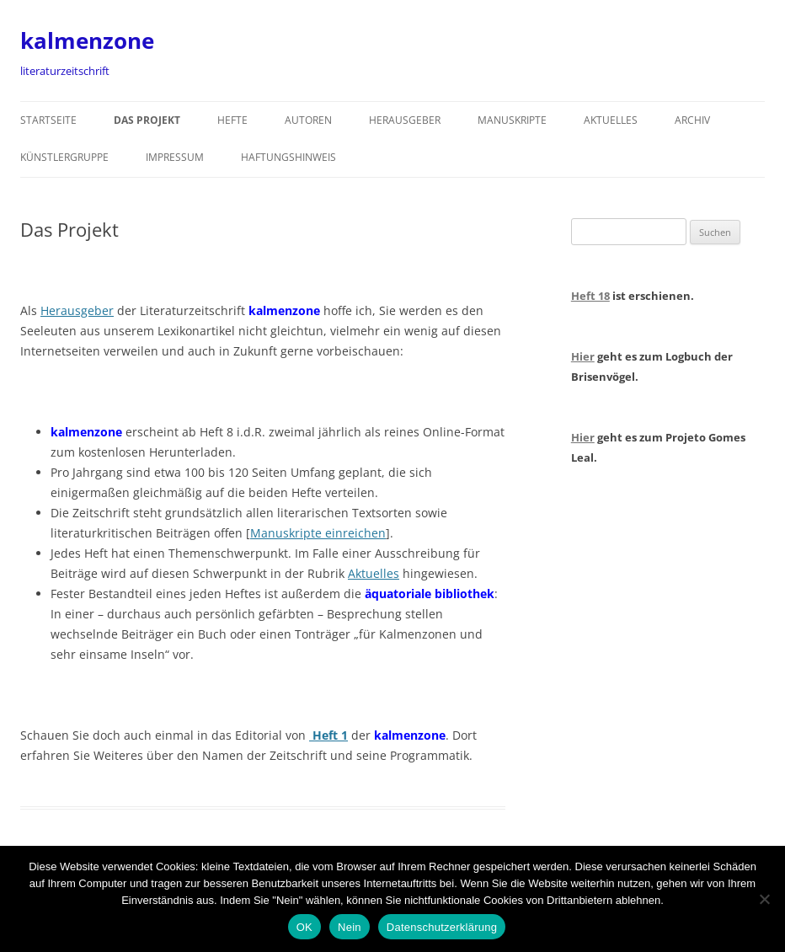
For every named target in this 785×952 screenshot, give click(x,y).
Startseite (48, 120)
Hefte (232, 120)
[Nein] (764, 898)
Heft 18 (590, 295)
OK (304, 927)
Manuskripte (512, 120)
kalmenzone (87, 40)
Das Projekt (147, 120)
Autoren (308, 120)
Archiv (692, 120)
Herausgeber (405, 120)
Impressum (175, 157)
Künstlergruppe (64, 157)
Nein (349, 927)
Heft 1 (328, 735)
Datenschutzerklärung (442, 927)
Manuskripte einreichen (318, 533)
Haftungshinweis (288, 157)
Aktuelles (611, 120)
